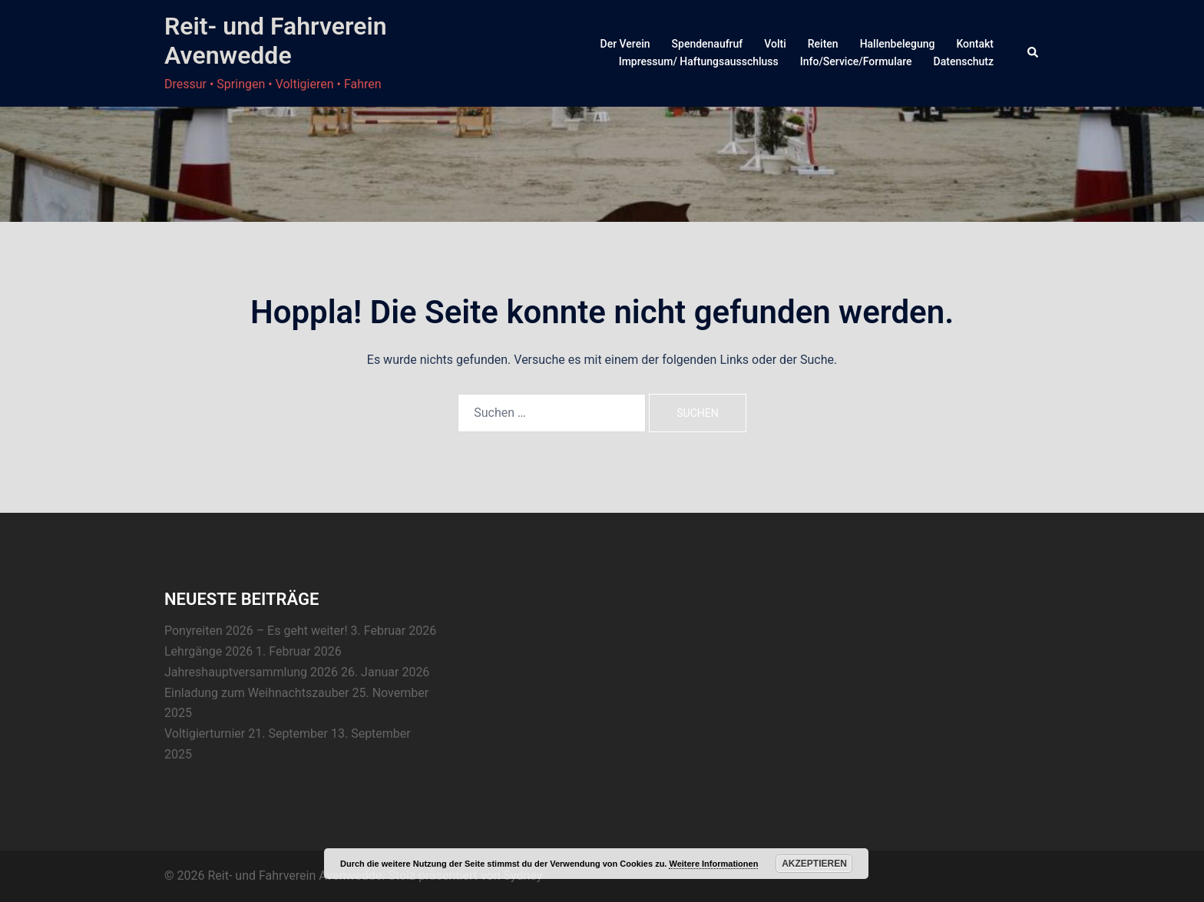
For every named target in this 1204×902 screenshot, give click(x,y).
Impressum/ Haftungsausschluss (699, 61)
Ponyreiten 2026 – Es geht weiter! (256, 630)
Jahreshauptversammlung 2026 (251, 672)
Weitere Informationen (713, 863)
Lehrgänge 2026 (208, 651)
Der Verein (625, 44)
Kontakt (975, 44)
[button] (1033, 53)
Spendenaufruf (707, 44)
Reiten (823, 44)
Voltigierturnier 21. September (246, 733)
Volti (775, 44)
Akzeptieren (814, 863)
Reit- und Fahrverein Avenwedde (275, 41)
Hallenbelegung (897, 44)
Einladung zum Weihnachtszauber (256, 693)
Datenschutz (964, 61)
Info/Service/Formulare (856, 61)
